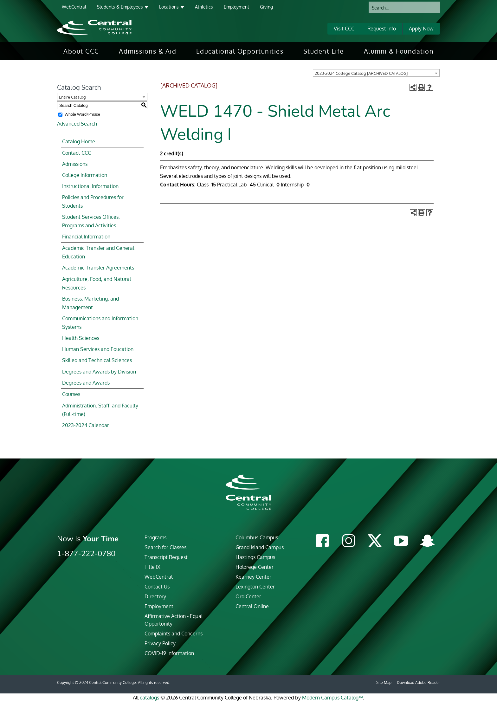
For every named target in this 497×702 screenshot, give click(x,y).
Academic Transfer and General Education (98, 252)
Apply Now (421, 28)
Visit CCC (344, 28)
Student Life (323, 51)
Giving (266, 7)
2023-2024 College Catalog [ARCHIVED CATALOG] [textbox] (361, 73)
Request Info (381, 28)
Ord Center (248, 596)
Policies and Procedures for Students (93, 201)
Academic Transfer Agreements (98, 267)
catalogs (149, 697)
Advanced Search (77, 123)
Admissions (74, 164)
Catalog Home (78, 141)
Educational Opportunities (240, 51)
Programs (155, 537)
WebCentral (74, 7)
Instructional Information (90, 186)
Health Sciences (80, 338)
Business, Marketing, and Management (90, 303)
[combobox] (376, 73)
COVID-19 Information (169, 653)
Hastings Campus (255, 557)
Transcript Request (166, 557)
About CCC (81, 51)
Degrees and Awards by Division (99, 371)
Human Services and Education (97, 349)
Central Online (252, 606)
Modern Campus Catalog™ (332, 697)
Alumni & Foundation (399, 51)
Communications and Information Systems (100, 322)
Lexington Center (255, 586)
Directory (155, 596)
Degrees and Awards (86, 383)
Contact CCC (76, 153)
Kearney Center (253, 577)
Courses (71, 394)
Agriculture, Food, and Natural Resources (96, 283)
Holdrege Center (255, 567)
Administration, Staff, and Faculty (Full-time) (100, 409)
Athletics (204, 7)
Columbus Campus (257, 537)
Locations (169, 7)
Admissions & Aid (147, 51)
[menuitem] (81, 51)
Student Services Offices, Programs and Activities (91, 221)
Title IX (152, 567)
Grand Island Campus (260, 547)
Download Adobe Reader (418, 682)
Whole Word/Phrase (82, 114)
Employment (236, 7)
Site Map (383, 682)
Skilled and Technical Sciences (97, 360)
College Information (84, 175)
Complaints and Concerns (174, 633)
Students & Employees (120, 7)
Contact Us (157, 586)
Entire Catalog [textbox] (72, 97)
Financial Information (86, 236)
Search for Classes (165, 547)
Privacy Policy (160, 643)
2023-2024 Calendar (85, 425)
